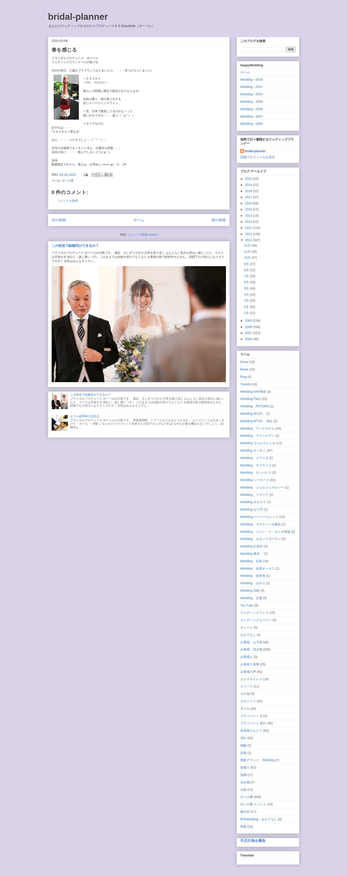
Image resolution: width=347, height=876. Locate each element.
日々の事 (68, 180)
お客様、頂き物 (251, 649)
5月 (247, 288)
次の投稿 (59, 220)
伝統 (243, 789)
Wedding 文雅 (251, 598)
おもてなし (248, 635)
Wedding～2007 (251, 116)
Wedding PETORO (254, 406)
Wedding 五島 (251, 561)
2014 (249, 215)
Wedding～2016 (251, 79)
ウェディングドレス (254, 612)
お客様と (246, 657)
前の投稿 (219, 220)
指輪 (243, 745)
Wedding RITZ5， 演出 (256, 421)
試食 (243, 753)
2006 (249, 339)
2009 (249, 320)
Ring (243, 377)
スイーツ (246, 686)
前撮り (245, 767)
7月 (247, 276)
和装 (243, 826)
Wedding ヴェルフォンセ (258, 443)
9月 (247, 264)
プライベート (249, 716)
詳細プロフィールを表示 (257, 157)
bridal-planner (78, 17)
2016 (249, 203)
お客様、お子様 (251, 642)
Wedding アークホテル (257, 428)
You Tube (247, 605)
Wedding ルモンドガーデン (260, 539)
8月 (247, 270)
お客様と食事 (249, 664)
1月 (247, 313)
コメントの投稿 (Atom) (142, 234)
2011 (249, 234)
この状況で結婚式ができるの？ (75, 245)
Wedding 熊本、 (251, 553)
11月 (247, 251)
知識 (243, 775)
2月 (247, 307)
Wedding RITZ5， (252, 413)
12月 (247, 245)
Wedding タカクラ (253, 502)
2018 (249, 191)
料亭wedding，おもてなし (258, 819)
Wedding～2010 (251, 94)
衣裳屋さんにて (251, 730)
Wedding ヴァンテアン (257, 435)
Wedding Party (250, 399)
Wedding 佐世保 (252, 575)
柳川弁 (245, 812)
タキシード (248, 701)
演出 (243, 738)
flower (244, 369)
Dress (244, 362)
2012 (249, 228)
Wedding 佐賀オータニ (257, 568)
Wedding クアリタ (254, 458)
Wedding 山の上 (252, 583)
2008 (249, 327)
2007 (249, 333)
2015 (249, 209)
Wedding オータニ (253, 450)
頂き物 (245, 782)
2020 (249, 179)
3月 (247, 300)
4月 (247, 294)
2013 (249, 221)
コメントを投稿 (67, 200)
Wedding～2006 (251, 123)
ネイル (245, 708)
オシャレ (246, 627)
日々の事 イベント (253, 804)
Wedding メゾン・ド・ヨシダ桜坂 (265, 531)
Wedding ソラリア (254, 495)
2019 (249, 185)
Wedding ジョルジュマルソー (262, 487)
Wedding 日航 (250, 590)
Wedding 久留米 (251, 546)
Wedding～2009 (251, 101)
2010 (249, 240)
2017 (249, 197)
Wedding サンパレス (256, 472)
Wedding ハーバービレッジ (259, 517)
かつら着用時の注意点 (84, 416)
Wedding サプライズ (256, 465)
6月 (247, 282)
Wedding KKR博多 (253, 391)
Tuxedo (245, 384)
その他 (245, 693)
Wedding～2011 (251, 87)
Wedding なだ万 (251, 509)
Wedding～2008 (251, 109)
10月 (247, 257)
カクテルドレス (251, 679)
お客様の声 (248, 671)
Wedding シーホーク (254, 480)
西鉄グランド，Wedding (257, 760)
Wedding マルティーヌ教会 (260, 524)
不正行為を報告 (252, 840)
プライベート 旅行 (253, 723)
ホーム (138, 220)
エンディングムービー (256, 620)
